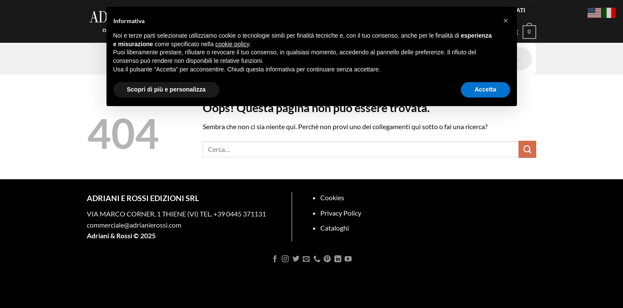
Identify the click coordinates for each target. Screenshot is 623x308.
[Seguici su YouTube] (348, 259)
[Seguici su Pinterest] (327, 259)
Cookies (332, 197)
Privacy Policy (340, 213)
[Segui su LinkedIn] (337, 259)
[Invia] (527, 149)
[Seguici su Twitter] (295, 259)
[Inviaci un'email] (306, 259)
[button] (506, 20)
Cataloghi (334, 228)
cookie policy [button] (232, 44)
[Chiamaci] (316, 259)
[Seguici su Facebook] (275, 259)
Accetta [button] (485, 89)
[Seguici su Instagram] (285, 259)
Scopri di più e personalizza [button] (166, 89)
